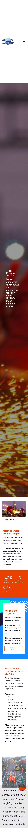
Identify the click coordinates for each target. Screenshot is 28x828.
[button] (24, 41)
